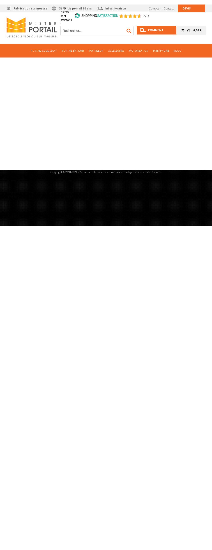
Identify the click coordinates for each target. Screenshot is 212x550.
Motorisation (138, 50)
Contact (169, 8)
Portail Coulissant (44, 50)
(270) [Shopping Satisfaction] (146, 16)
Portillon (96, 50)
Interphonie (161, 50)
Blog (177, 50)
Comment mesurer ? (156, 31)
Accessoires (116, 50)
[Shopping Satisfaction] (96, 16)
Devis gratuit (189, 9)
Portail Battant (73, 50)
